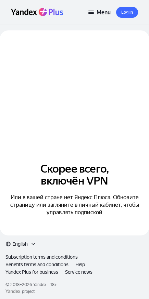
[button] (127, 12)
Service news (78, 272)
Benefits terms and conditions (37, 264)
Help (80, 264)
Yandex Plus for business (31, 272)
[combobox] (20, 244)
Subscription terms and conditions (41, 257)
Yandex (39, 284)
